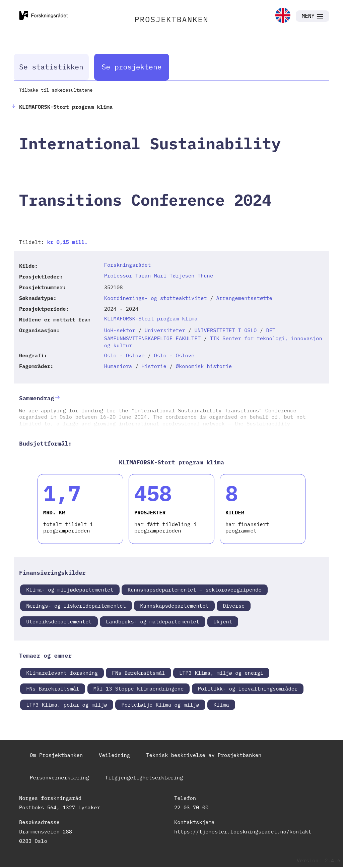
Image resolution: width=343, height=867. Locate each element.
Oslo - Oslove (124, 355)
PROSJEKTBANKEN (172, 19)
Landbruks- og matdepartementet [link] (152, 621)
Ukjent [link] (222, 621)
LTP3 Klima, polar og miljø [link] (66, 704)
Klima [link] (221, 704)
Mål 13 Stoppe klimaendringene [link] (138, 688)
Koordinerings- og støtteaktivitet (155, 298)
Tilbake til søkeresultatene (55, 90)
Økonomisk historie (204, 366)
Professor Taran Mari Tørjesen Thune (158, 275)
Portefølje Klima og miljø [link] (160, 704)
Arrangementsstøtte (244, 298)
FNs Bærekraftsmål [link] (138, 672)
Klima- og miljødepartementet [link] (69, 589)
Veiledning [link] (114, 755)
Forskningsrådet (127, 264)
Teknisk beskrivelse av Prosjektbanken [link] (203, 755)
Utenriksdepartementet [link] (58, 621)
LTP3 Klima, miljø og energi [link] (221, 672)
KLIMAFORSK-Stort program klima (151, 318)
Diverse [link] (234, 605)
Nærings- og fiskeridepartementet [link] (76, 605)
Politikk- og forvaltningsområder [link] (248, 688)
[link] (282, 16)
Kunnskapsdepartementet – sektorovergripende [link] (195, 589)
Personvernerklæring (59, 777)
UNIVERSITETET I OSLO (225, 330)
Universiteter (165, 330)
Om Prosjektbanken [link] (56, 755)
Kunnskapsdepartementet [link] (174, 605)
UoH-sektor (119, 330)
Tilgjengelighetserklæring (144, 777)
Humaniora (118, 366)
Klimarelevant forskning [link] (62, 672)
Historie (153, 366)
